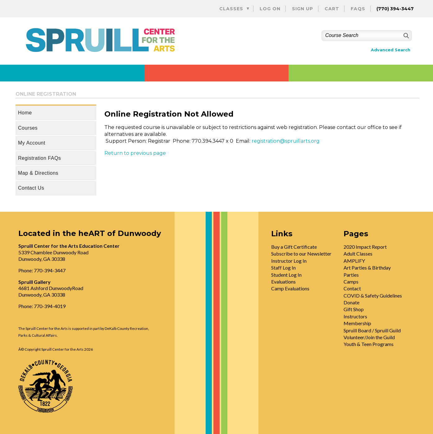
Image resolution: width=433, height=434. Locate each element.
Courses (28, 128)
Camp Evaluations (290, 288)
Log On (270, 9)
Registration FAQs (39, 158)
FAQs (358, 9)
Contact (352, 288)
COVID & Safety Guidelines (373, 295)
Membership (357, 323)
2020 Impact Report (365, 247)
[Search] (405, 36)
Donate (351, 302)
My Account (31, 142)
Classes (231, 9)
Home (25, 112)
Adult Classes (358, 253)
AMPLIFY (354, 261)
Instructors (355, 316)
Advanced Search (390, 50)
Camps (351, 281)
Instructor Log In (289, 261)
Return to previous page (135, 153)
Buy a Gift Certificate (294, 247)
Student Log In (286, 275)
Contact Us (31, 188)
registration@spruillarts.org (286, 141)
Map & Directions (38, 173)
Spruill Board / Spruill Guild (372, 330)
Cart (332, 9)
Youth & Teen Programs (369, 344)
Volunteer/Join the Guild (369, 337)
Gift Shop (354, 309)
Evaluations (283, 281)
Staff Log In (283, 267)
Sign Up (302, 9)
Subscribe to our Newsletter (301, 253)
